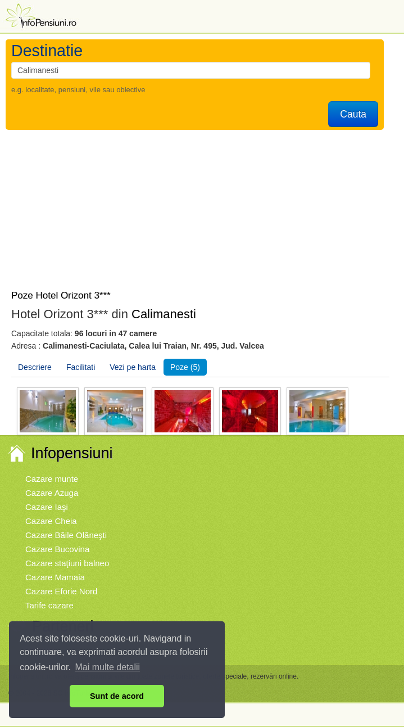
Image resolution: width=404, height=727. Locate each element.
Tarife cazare (49, 605)
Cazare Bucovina (57, 549)
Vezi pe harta (133, 367)
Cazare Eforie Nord (61, 591)
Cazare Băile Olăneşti (66, 535)
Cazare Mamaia (55, 577)
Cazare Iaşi (46, 507)
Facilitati (80, 367)
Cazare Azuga (51, 493)
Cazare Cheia (51, 521)
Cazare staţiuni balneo (67, 563)
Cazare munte (51, 479)
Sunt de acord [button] (117, 696)
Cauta (353, 114)
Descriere (35, 367)
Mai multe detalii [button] (107, 667)
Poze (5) (185, 367)
